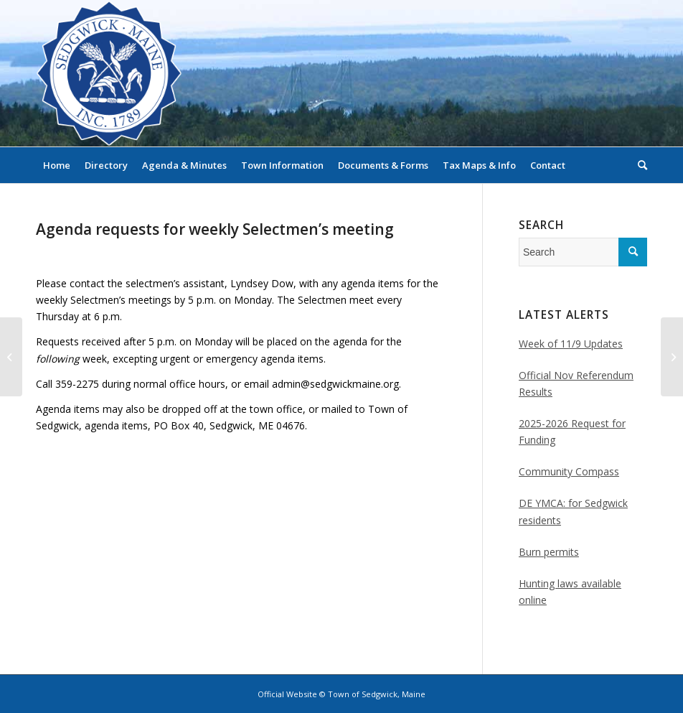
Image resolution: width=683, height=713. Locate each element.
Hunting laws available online (570, 592)
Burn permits (549, 552)
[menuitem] (56, 165)
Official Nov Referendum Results (576, 383)
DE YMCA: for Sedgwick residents (573, 511)
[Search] (639, 165)
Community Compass (569, 471)
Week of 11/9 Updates (571, 343)
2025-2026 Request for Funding (572, 431)
